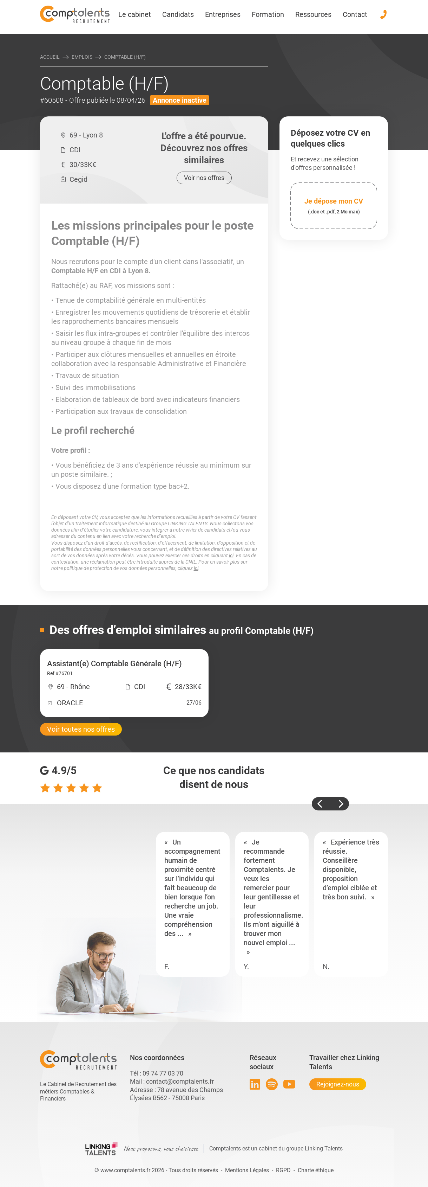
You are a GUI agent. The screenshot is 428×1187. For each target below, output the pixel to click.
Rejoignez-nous (337, 1084)
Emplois (82, 57)
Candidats (178, 14)
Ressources (313, 14)
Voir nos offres (204, 177)
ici (231, 555)
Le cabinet (134, 14)
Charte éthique (316, 1170)
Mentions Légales (247, 1170)
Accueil (50, 57)
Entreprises (223, 14)
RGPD (283, 1170)
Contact (355, 14)
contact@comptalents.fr (180, 1081)
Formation (268, 14)
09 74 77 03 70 (163, 1073)
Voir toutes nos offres (81, 729)
